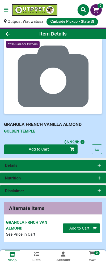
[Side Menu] (6, 10)
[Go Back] (16, 33)
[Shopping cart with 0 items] (96, 10)
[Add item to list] (97, 149)
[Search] (83, 10)
